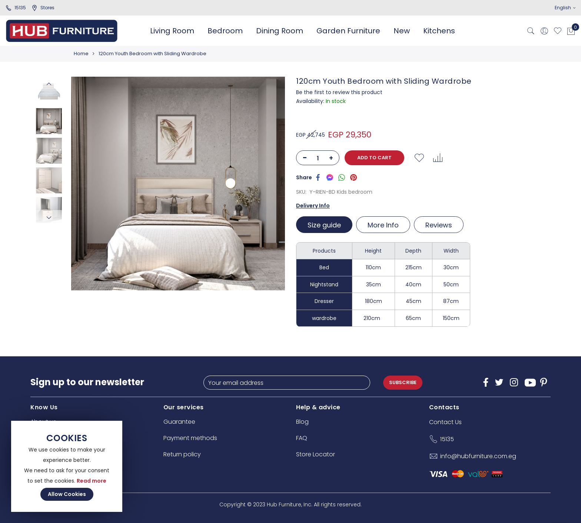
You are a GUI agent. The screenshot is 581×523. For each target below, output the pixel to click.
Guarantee (179, 421)
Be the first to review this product (339, 92)
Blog (302, 421)
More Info (383, 225)
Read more (91, 480)
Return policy (182, 454)
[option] (49, 121)
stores (42, 7)
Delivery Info (313, 205)
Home (81, 53)
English (565, 7)
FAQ (301, 438)
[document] (66, 466)
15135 (16, 7)
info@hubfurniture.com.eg (478, 456)
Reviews (438, 225)
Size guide (324, 225)
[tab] (325, 224)
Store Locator (315, 454)
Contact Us (445, 422)
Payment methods (190, 438)
